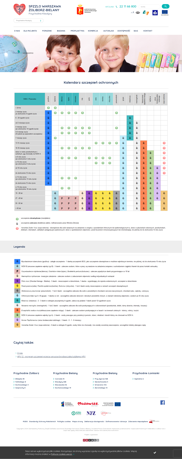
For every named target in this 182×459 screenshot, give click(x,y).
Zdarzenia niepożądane (138, 421)
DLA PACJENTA (30, 31)
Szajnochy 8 (20, 388)
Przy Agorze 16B (101, 379)
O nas (20, 353)
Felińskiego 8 (20, 382)
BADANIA (61, 31)
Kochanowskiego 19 (63, 388)
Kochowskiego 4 (22, 385)
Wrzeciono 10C (101, 385)
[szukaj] (165, 6)
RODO (25, 421)
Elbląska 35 (20, 379)
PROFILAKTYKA (77, 31)
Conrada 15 (59, 379)
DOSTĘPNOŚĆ (124, 31)
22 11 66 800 (127, 6)
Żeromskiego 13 (101, 388)
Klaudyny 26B (60, 382)
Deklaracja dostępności (94, 421)
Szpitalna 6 (139, 379)
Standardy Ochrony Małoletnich (42, 421)
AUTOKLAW (108, 31)
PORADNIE (47, 31)
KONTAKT (147, 31)
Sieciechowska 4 (101, 382)
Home (16, 53)
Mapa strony (77, 421)
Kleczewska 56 (61, 385)
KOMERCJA (93, 31)
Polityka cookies (64, 421)
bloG (136, 31)
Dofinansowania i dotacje (116, 421)
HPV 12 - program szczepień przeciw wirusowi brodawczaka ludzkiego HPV (51, 356)
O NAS (17, 31)
